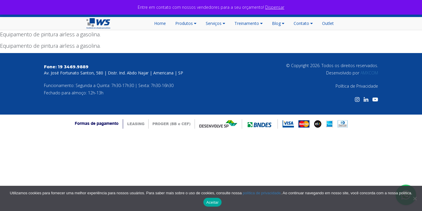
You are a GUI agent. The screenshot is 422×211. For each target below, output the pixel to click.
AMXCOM (369, 73)
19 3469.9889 (73, 66)
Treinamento (248, 23)
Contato (303, 23)
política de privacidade (261, 193)
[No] (415, 198)
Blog (278, 23)
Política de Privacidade (357, 86)
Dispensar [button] (274, 7)
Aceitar (212, 202)
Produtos (185, 23)
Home (160, 23)
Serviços (215, 23)
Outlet (328, 23)
